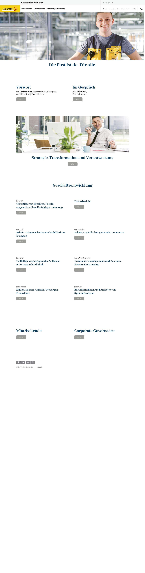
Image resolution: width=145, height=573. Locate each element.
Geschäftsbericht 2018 (32, 2)
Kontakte (133, 9)
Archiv (127, 9)
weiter (21, 134)
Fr (106, 3)
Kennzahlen (120, 9)
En (109, 3)
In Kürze (113, 9)
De (112, 3)
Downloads (106, 9)
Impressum (39, 568)
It (103, 3)
